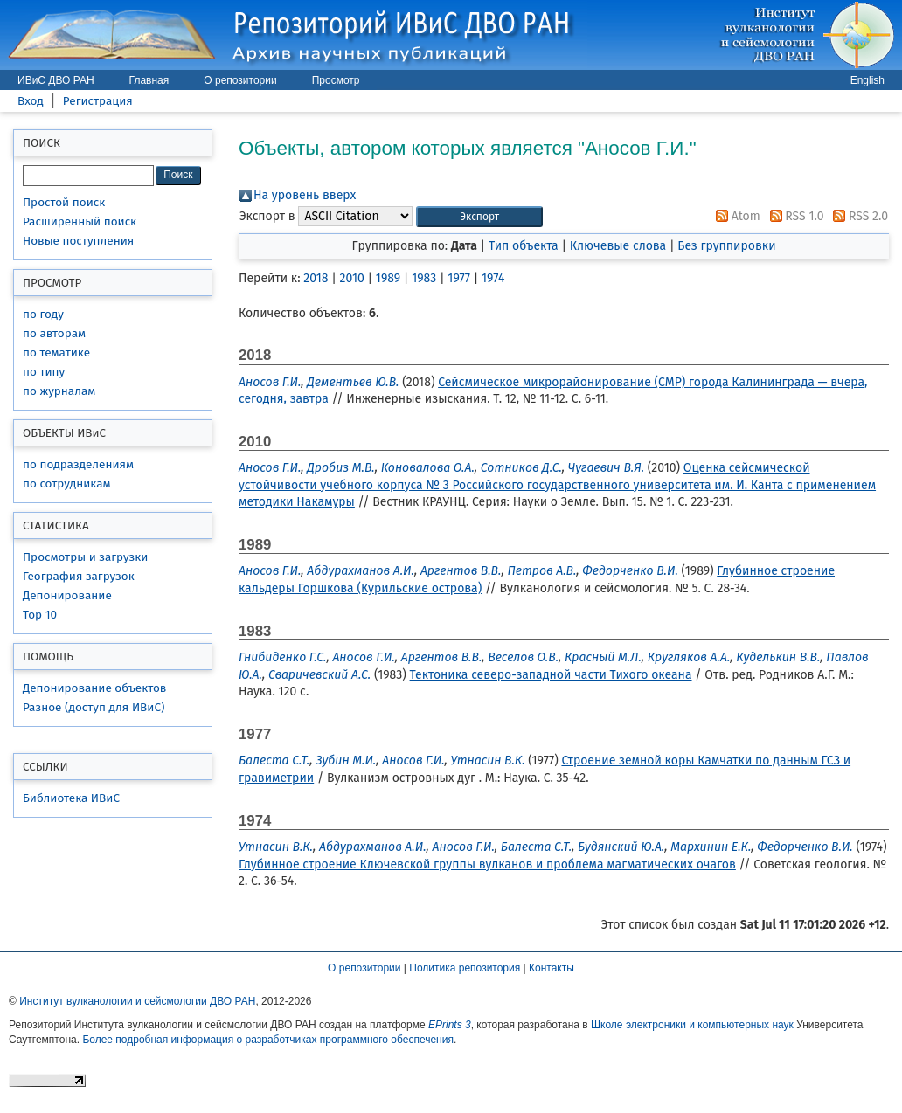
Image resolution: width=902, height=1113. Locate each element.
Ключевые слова (618, 245)
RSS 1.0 (794, 216)
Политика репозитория (464, 968)
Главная (149, 80)
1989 (388, 278)
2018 (315, 278)
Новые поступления (78, 240)
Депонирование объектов (94, 688)
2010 (351, 278)
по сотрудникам (67, 483)
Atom (735, 216)
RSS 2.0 (857, 216)
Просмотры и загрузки (85, 557)
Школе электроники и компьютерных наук (692, 1025)
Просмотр (336, 80)
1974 (493, 278)
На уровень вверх (304, 195)
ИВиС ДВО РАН (55, 80)
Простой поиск (64, 202)
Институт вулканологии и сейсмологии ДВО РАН (137, 1001)
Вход (30, 100)
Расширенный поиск (79, 221)
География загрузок (79, 576)
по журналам (59, 391)
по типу (44, 371)
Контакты (551, 968)
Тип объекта (524, 245)
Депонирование (67, 595)
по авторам (54, 333)
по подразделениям (78, 464)
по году (43, 314)
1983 (424, 278)
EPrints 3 (449, 1025)
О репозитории (240, 80)
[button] (479, 217)
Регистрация (98, 100)
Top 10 (40, 614)
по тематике (56, 352)
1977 (459, 278)
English (867, 80)
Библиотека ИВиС (71, 798)
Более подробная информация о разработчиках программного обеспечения (268, 1040)
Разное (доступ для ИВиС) (93, 707)
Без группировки (726, 245)
